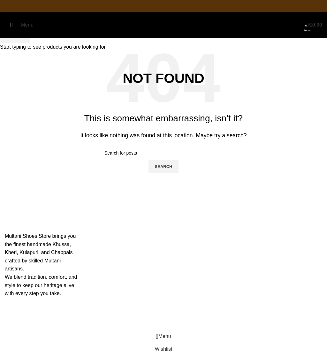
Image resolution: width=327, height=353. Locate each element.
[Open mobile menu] (19, 25)
